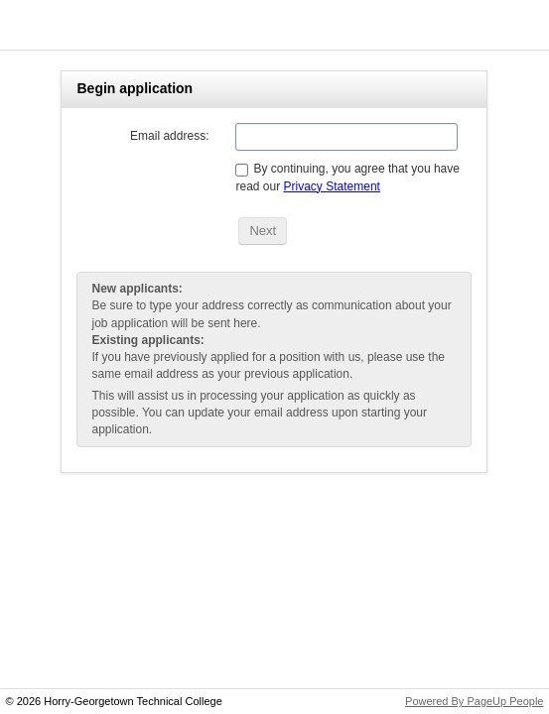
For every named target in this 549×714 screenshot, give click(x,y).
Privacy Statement (332, 186)
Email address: (169, 136)
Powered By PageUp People (474, 701)
